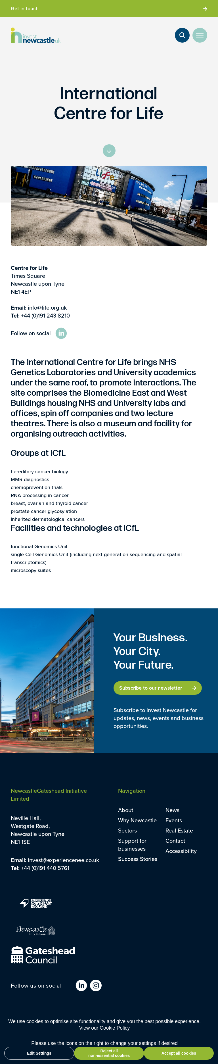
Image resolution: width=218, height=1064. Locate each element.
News (172, 810)
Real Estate (179, 830)
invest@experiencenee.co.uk (63, 860)
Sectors (127, 830)
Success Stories (137, 859)
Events (173, 820)
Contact (175, 840)
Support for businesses (132, 844)
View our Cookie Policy (104, 1028)
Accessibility (181, 851)
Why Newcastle (137, 820)
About (125, 810)
